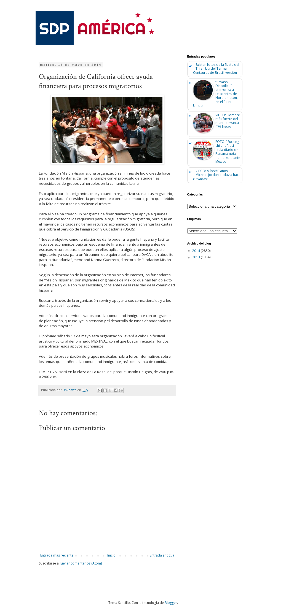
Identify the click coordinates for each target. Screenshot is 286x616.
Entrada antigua (162, 555)
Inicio (111, 555)
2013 (196, 257)
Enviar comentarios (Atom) (81, 563)
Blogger (171, 602)
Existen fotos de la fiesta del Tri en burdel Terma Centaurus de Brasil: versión (216, 68)
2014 (196, 250)
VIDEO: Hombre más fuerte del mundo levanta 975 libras (227, 121)
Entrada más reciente (56, 555)
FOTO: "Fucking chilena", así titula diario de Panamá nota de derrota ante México (227, 151)
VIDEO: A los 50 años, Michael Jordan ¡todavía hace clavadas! (217, 175)
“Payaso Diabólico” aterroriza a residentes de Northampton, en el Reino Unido (215, 94)
